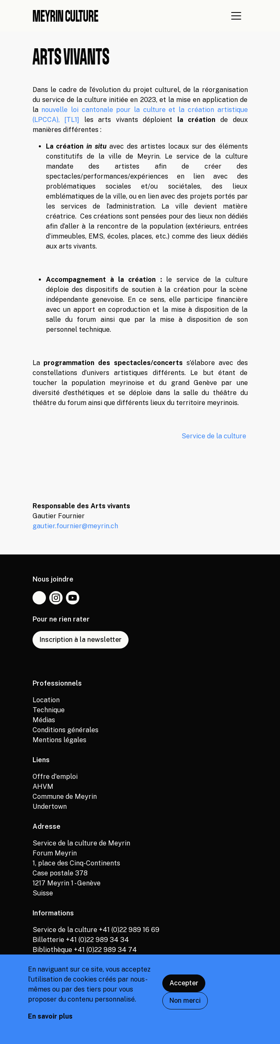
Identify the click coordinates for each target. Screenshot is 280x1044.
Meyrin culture (65, 16)
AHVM (43, 786)
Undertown (50, 806)
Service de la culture (215, 436)
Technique (49, 710)
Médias (44, 720)
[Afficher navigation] (236, 15)
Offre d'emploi (55, 777)
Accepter (183, 988)
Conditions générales (65, 730)
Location (46, 700)
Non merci (185, 1005)
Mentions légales (59, 740)
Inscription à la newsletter (80, 640)
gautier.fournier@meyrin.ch (75, 526)
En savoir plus (50, 1021)
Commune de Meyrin (65, 796)
